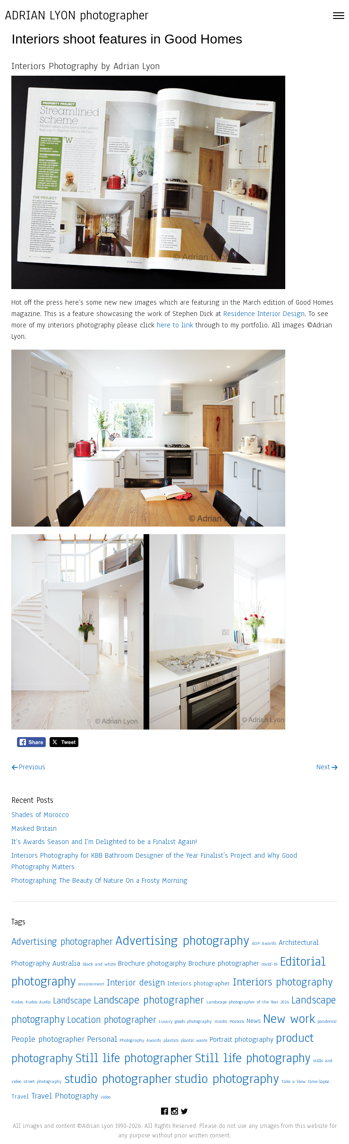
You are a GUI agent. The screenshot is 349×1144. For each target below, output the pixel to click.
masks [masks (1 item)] (220, 1021)
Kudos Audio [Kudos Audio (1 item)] (38, 1002)
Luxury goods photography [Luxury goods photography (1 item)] (185, 1021)
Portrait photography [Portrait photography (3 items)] (241, 1039)
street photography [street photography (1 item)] (43, 1081)
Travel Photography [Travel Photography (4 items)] (64, 1095)
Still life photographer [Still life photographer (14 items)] (134, 1057)
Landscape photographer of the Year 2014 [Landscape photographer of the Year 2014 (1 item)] (247, 1002)
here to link (175, 325)
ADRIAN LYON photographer (77, 15)
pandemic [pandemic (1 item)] (327, 1021)
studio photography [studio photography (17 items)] (226, 1079)
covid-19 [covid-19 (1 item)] (270, 964)
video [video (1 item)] (106, 1097)
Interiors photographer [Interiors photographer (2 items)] (198, 983)
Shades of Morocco (40, 814)
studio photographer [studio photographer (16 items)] (118, 1078)
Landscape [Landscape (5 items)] (72, 1000)
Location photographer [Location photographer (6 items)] (111, 1019)
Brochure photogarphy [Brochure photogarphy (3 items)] (152, 963)
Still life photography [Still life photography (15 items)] (253, 1057)
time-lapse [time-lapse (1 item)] (318, 1081)
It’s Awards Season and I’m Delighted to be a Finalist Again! (104, 841)
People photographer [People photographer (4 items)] (48, 1039)
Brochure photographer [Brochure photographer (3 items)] (223, 963)
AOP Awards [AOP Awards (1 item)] (264, 943)
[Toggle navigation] (338, 15)
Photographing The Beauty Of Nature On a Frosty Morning (99, 880)
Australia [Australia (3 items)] (66, 963)
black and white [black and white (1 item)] (99, 964)
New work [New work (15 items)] (289, 1018)
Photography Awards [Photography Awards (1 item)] (140, 1040)
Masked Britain (34, 828)
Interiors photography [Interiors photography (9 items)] (282, 982)
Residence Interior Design (264, 313)
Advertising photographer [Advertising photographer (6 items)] (62, 941)
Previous (32, 767)
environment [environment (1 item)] (91, 984)
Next (323, 767)
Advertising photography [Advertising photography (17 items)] (182, 941)
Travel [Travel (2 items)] (20, 1096)
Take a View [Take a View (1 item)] (293, 1081)
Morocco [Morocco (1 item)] (237, 1021)
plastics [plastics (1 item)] (171, 1040)
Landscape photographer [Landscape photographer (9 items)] (149, 1000)
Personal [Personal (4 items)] (102, 1039)
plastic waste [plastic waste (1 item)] (194, 1040)
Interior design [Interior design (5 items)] (136, 983)
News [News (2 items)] (254, 1020)
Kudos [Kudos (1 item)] (17, 1002)
